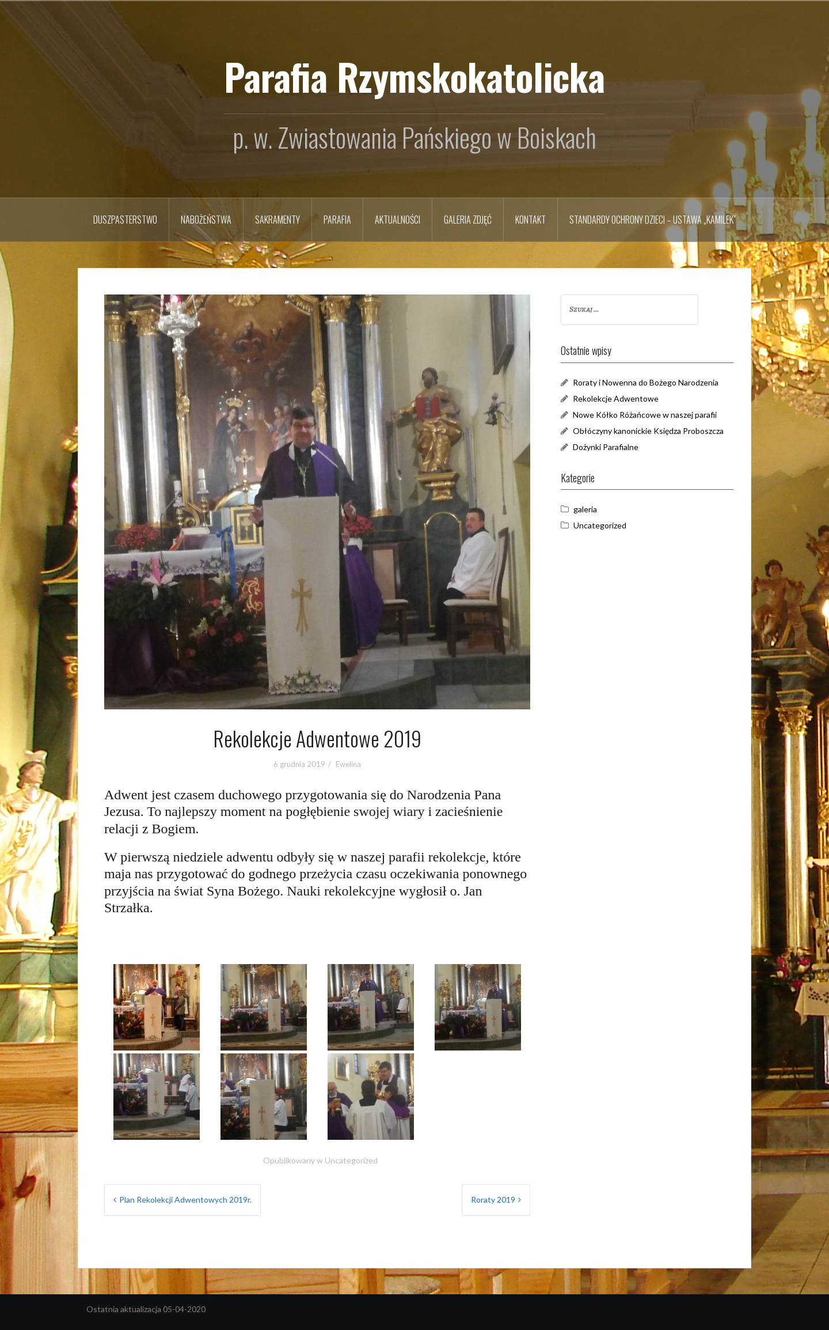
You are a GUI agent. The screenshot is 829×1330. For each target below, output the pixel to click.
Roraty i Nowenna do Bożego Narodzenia (645, 382)
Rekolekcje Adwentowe (616, 398)
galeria (585, 509)
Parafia (337, 219)
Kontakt (530, 219)
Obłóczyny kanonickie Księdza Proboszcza (648, 431)
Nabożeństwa (206, 219)
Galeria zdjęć (468, 219)
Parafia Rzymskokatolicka (414, 76)
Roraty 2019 (493, 1199)
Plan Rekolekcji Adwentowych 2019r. (185, 1199)
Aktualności (397, 219)
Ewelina (348, 764)
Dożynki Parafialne (605, 447)
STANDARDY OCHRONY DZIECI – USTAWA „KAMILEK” (652, 219)
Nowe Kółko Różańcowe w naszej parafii (645, 415)
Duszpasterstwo (125, 219)
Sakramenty (277, 219)
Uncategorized (351, 1160)
